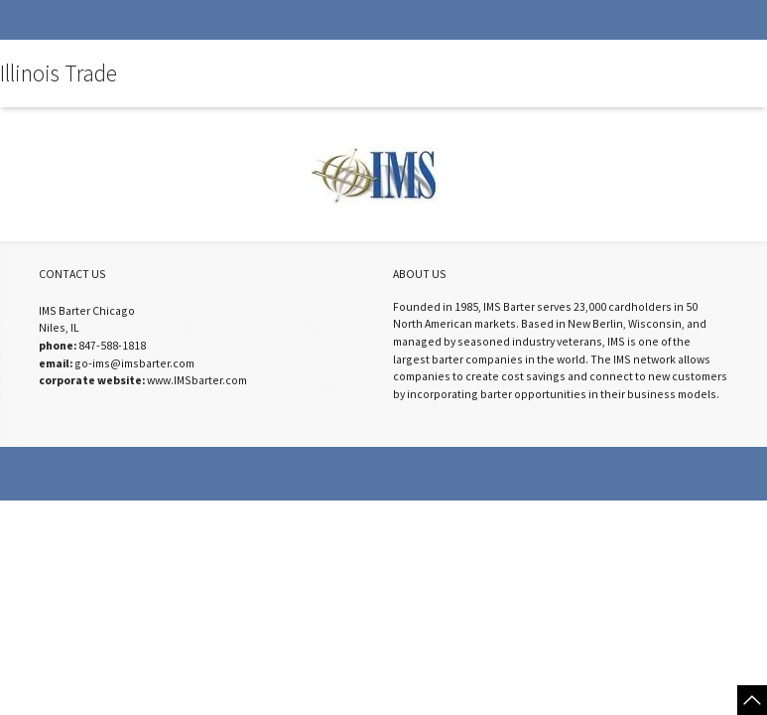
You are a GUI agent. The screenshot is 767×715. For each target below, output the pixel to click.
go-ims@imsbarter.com (134, 363)
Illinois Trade (58, 73)
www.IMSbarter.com (197, 379)
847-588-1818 (112, 345)
